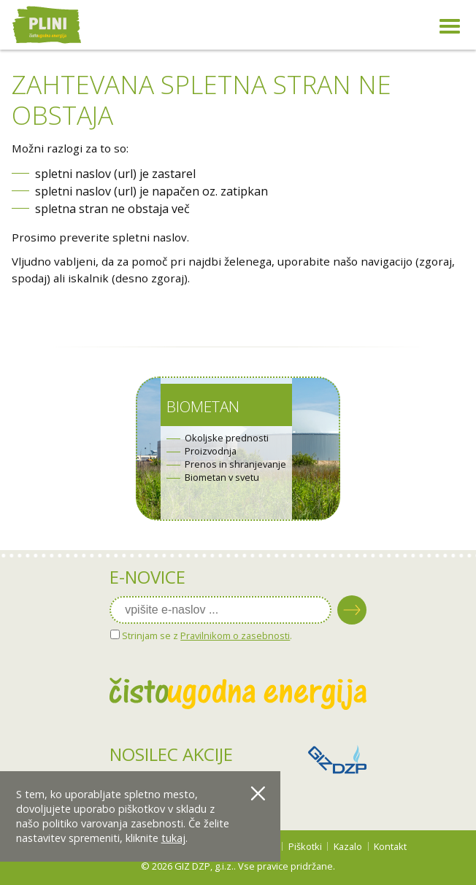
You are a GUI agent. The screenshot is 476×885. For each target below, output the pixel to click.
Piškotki (305, 846)
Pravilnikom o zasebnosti (235, 635)
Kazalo (348, 846)
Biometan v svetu (222, 477)
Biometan (202, 406)
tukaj (173, 838)
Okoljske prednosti (227, 438)
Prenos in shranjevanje (235, 464)
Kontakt (390, 846)
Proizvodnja (211, 451)
